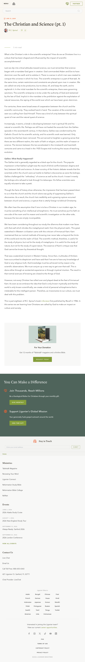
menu (6, 3)
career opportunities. (49, 627)
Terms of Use (42, 643)
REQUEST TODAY (42, 359)
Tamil (37, 610)
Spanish (57, 606)
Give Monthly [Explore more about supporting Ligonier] (18, 402)
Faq (42, 639)
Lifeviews (45, 301)
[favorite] (22, 30)
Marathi (57, 602)
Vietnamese (47, 614)
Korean (47, 602)
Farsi (57, 594)
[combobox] (39, 11)
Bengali (37, 594)
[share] (25, 30)
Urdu (37, 614)
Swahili (27, 610)
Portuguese (37, 606)
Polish (28, 606)
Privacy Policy (42, 652)
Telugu (47, 610)
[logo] (13, 3)
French (27, 598)
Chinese (47, 594)
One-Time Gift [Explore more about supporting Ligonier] (18, 423)
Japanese (37, 602)
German (37, 598)
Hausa (47, 598)
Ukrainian (28, 614)
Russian (47, 606)
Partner (76, 4)
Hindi (57, 598)
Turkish (57, 610)
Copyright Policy (42, 648)
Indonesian (27, 602)
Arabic (28, 594)
